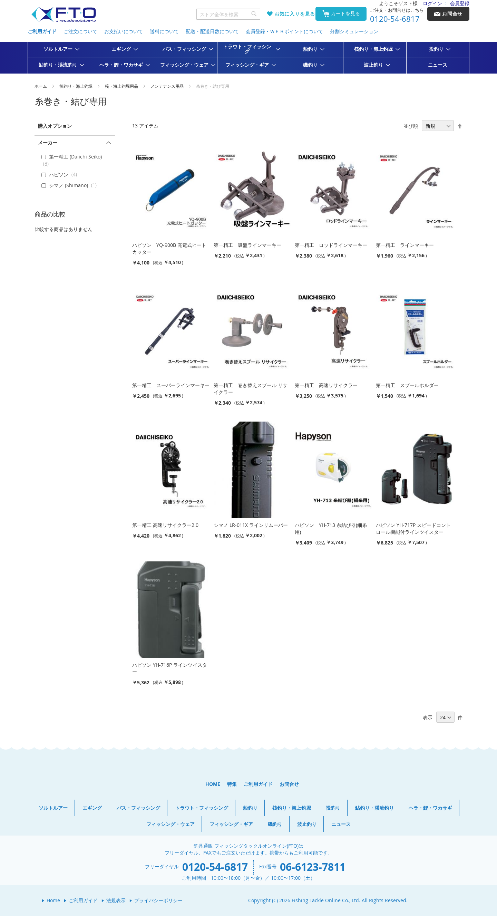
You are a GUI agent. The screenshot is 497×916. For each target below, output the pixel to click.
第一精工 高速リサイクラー (326, 385)
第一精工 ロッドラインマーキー (331, 245)
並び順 (410, 126)
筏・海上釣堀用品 (122, 86)
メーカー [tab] (47, 142)
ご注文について (80, 31)
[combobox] (228, 14)
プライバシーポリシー (158, 900)
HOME (212, 784)
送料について (164, 31)
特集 (232, 784)
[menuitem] (59, 49)
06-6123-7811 (312, 867)
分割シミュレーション (354, 31)
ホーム (41, 86)
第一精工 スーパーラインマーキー (170, 385)
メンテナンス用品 (167, 86)
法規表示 (116, 900)
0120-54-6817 (395, 19)
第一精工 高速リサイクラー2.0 (165, 525)
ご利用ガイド (42, 31)
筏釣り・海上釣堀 (76, 86)
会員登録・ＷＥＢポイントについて (284, 31)
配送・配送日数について (212, 31)
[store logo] (63, 14)
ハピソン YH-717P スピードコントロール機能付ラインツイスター (413, 528)
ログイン (432, 3)
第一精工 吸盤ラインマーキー (247, 245)
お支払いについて (123, 31)
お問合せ (289, 784)
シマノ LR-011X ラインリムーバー (251, 525)
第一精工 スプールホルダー (407, 385)
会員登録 (459, 3)
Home (53, 900)
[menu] (248, 58)
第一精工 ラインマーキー (405, 245)
